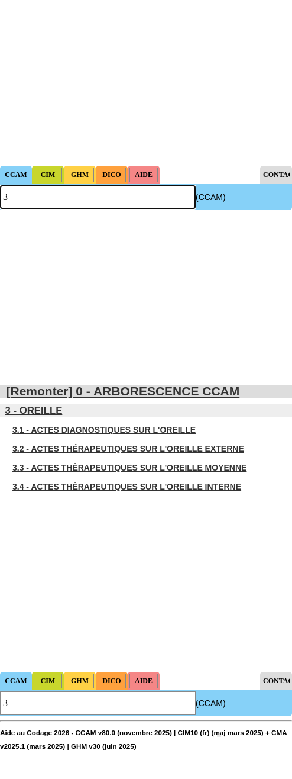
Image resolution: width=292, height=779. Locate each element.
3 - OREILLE (33, 410)
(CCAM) (211, 197)
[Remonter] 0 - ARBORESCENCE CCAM (123, 391)
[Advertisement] (146, 83)
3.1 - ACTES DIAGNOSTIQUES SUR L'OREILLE (104, 429)
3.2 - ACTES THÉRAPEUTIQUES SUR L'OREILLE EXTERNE (128, 448)
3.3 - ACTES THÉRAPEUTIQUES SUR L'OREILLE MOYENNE (129, 467)
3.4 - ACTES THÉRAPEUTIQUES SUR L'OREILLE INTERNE (126, 486)
